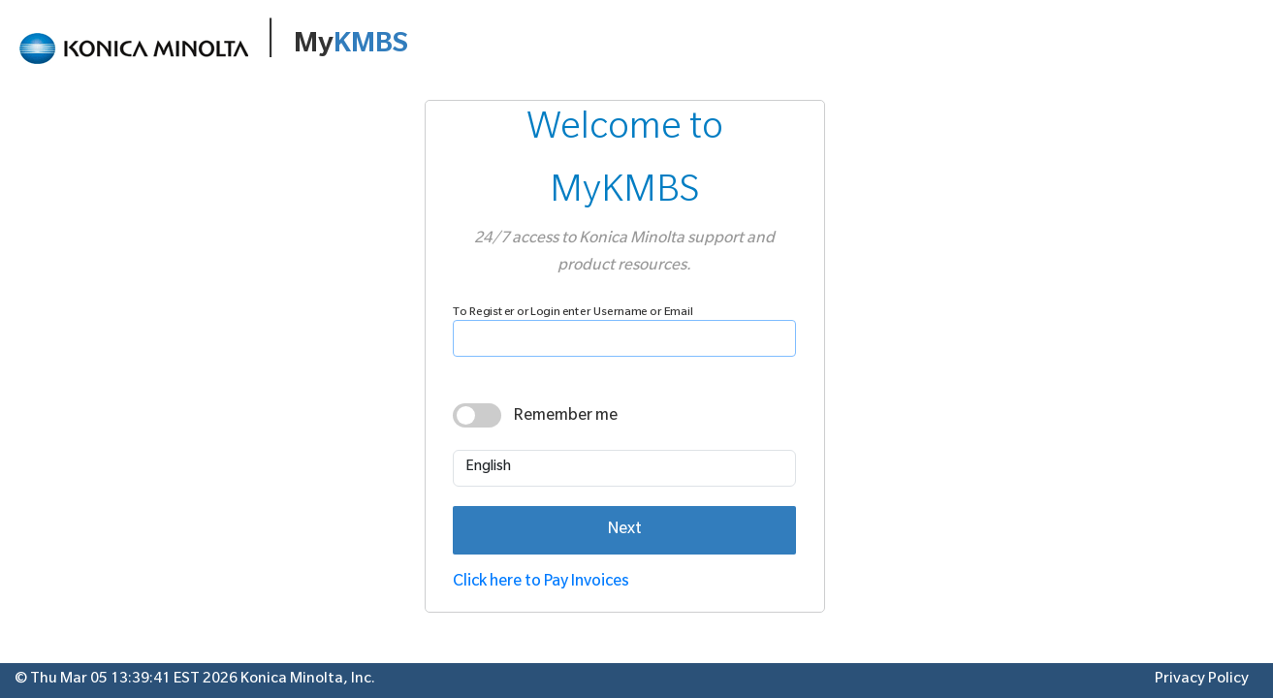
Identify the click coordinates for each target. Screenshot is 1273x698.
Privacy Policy (1202, 680)
